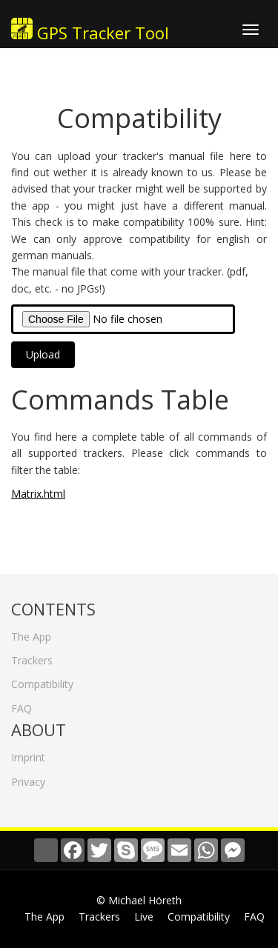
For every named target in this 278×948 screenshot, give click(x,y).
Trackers (32, 657)
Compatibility (42, 680)
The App (31, 632)
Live (143, 916)
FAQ (21, 704)
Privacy (28, 777)
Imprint (28, 754)
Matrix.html (38, 494)
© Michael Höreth (139, 900)
